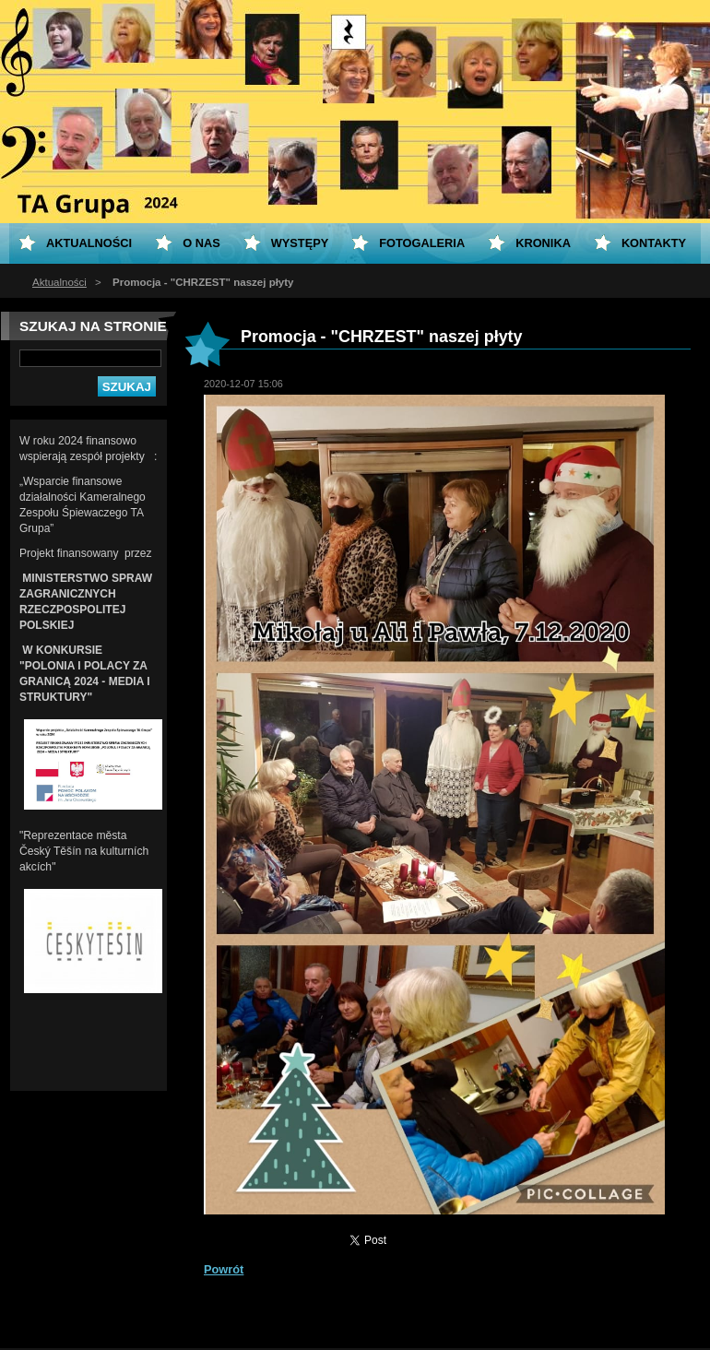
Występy (300, 243)
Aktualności (59, 282)
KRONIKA (543, 243)
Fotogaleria (422, 243)
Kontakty (653, 243)
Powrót (223, 1269)
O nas (201, 243)
